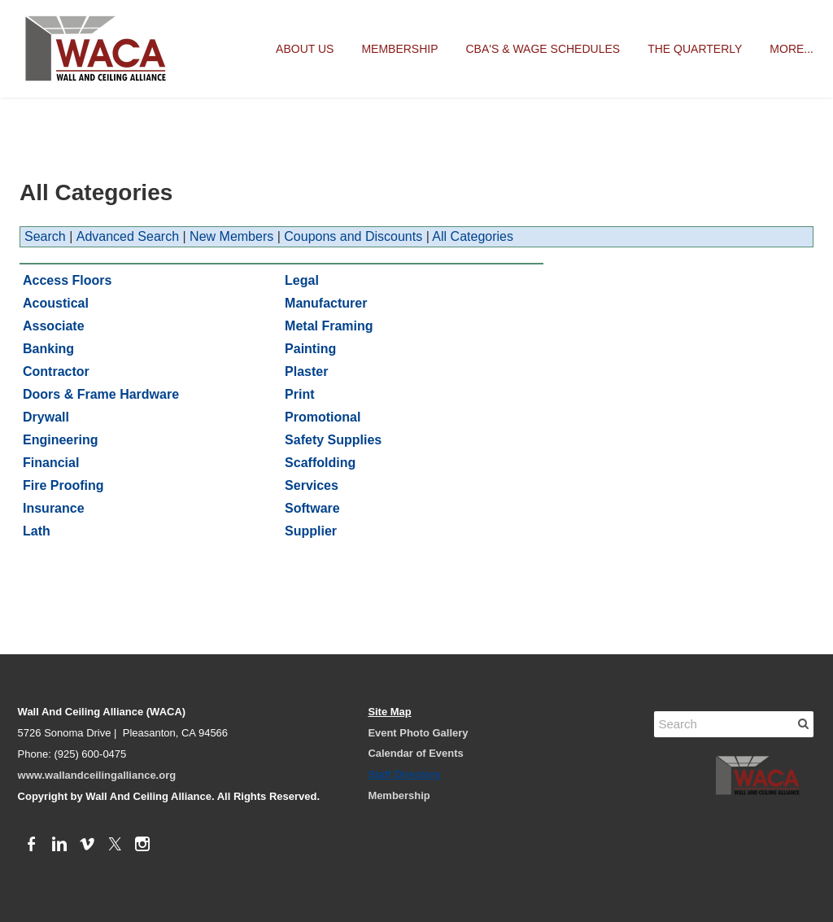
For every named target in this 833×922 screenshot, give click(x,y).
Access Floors (67, 280)
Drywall (46, 417)
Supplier (311, 531)
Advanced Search (127, 236)
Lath (36, 531)
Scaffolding (320, 463)
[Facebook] (31, 844)
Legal (302, 280)
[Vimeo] (87, 844)
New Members (231, 236)
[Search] (733, 724)
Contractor (56, 371)
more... (791, 48)
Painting (310, 349)
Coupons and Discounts (353, 236)
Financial (51, 463)
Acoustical (56, 303)
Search (45, 236)
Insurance (54, 508)
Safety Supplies (333, 440)
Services (311, 485)
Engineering (60, 440)
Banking (48, 349)
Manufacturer (326, 303)
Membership (399, 48)
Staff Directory (404, 774)
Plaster (306, 371)
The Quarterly (695, 48)
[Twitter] (114, 844)
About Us (305, 48)
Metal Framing (329, 326)
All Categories (472, 236)
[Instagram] (142, 844)
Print (299, 394)
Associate (54, 326)
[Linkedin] (59, 844)
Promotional (322, 417)
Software (312, 508)
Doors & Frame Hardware (101, 394)
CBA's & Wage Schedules (543, 48)
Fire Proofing (63, 485)
